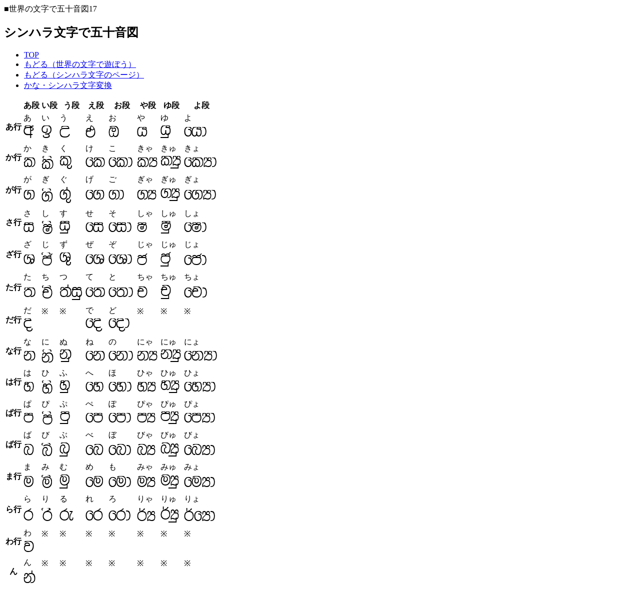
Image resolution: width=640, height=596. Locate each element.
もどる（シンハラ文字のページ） (84, 74)
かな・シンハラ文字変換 (68, 85)
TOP (31, 54)
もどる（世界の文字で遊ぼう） (80, 64)
